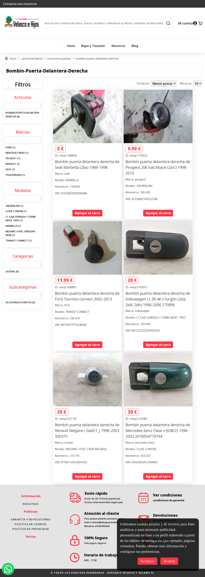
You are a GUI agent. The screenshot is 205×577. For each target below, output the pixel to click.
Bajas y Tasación (93, 46)
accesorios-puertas (59, 58)
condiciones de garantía (168, 507)
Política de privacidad (30, 535)
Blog (135, 46)
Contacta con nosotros (20, 4)
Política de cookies (31, 531)
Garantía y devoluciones (31, 526)
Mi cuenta (185, 23)
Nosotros (118, 46)
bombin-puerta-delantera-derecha (97, 58)
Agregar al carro (87, 213)
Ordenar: (144, 84)
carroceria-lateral (31, 58)
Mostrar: (186, 84)
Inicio (71, 46)
